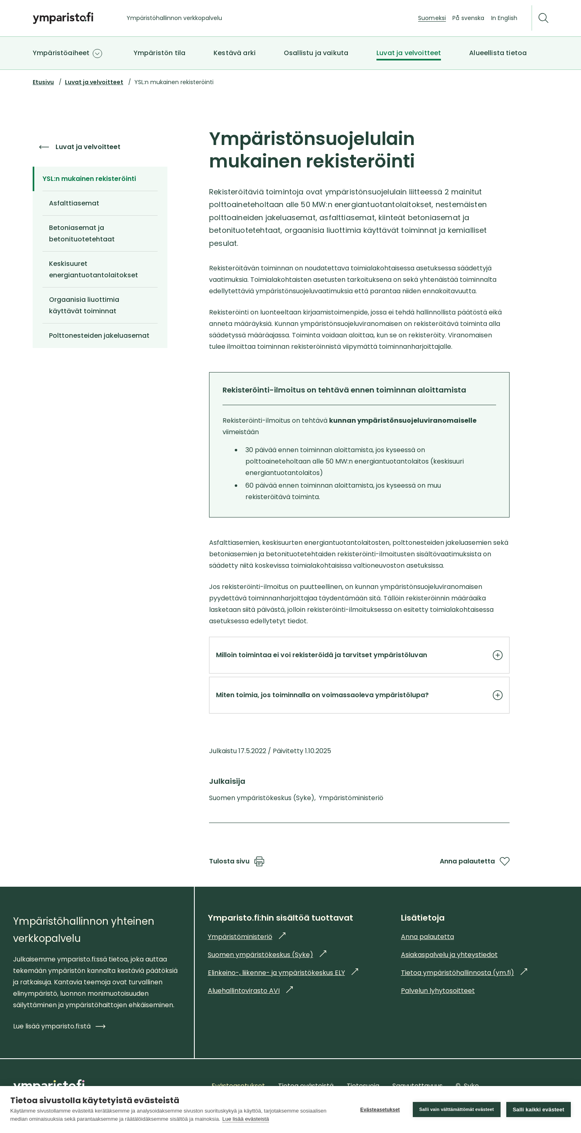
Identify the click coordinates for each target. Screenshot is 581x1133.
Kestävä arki (235, 53)
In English (504, 18)
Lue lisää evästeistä (245, 1119)
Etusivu (43, 82)
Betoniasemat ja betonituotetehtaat (82, 233)
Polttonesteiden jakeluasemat (99, 335)
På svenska (468, 18)
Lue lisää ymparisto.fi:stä (59, 1026)
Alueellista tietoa (498, 53)
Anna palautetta (475, 861)
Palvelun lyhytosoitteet (438, 990)
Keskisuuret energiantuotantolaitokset (93, 269)
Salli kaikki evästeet (538, 1109)
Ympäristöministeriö (246, 936)
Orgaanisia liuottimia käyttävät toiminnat (84, 305)
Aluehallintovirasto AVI (250, 990)
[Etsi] (543, 18)
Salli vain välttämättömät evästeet (456, 1109)
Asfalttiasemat (74, 203)
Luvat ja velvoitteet (408, 53)
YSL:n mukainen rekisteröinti (92, 179)
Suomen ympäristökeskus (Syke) (267, 954)
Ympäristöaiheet (61, 53)
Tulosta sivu (236, 861)
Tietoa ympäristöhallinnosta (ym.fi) (464, 972)
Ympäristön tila (159, 53)
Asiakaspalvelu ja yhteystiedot (449, 954)
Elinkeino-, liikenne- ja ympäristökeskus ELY (283, 972)
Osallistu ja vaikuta (316, 53)
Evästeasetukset (380, 1110)
